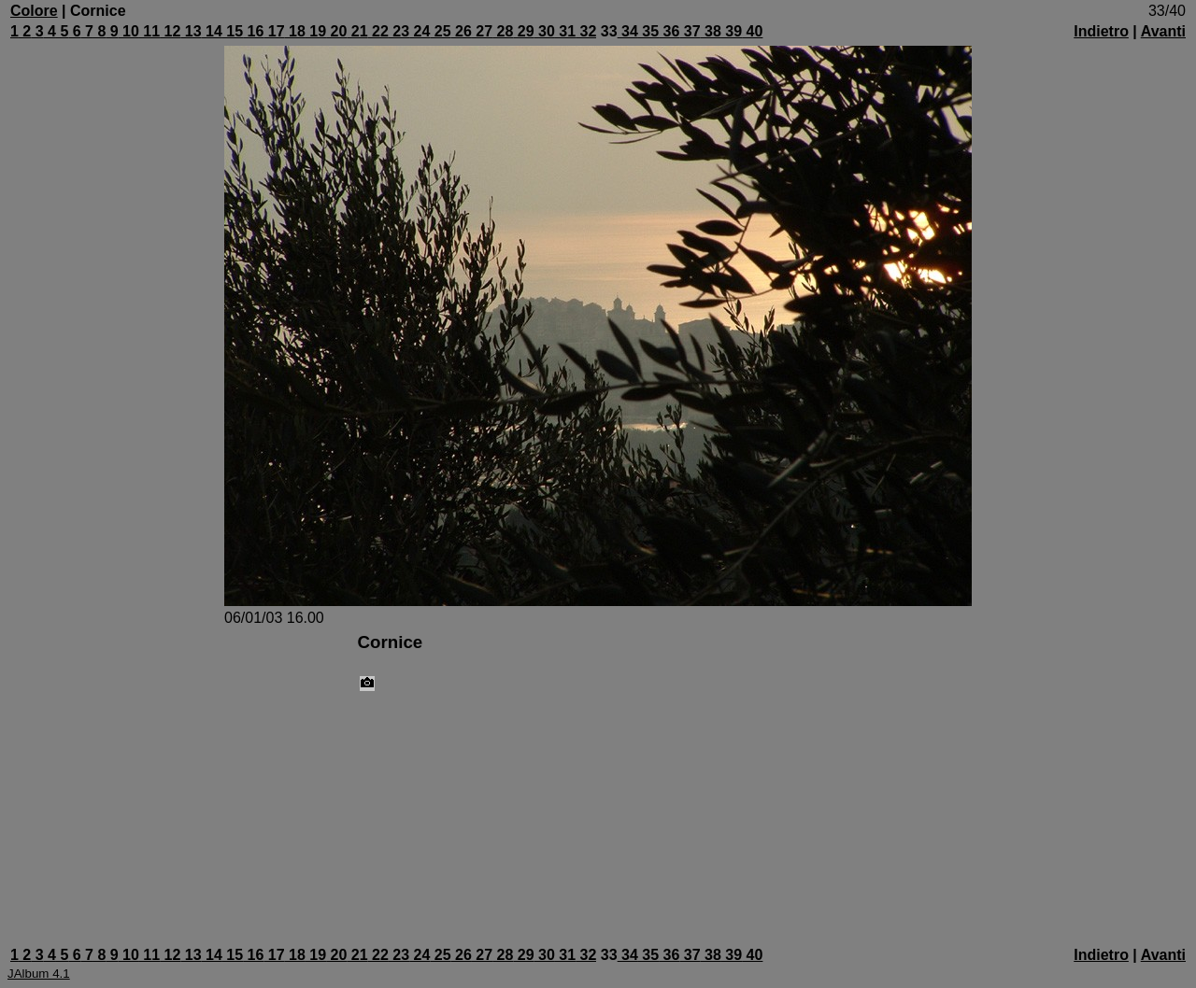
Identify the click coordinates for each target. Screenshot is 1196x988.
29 (523, 31)
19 (316, 31)
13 (190, 31)
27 (482, 31)
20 (336, 31)
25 (440, 31)
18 (295, 31)
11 (149, 31)
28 (502, 31)
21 (357, 31)
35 (648, 31)
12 (170, 31)
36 (669, 31)
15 (232, 31)
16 (253, 31)
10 (129, 31)
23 (399, 31)
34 (628, 31)
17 (273, 31)
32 (586, 31)
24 (419, 31)
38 (711, 31)
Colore (34, 11)
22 (378, 31)
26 (461, 31)
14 (212, 31)
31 (565, 31)
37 (689, 31)
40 (752, 31)
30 (544, 31)
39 (731, 31)
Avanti (1163, 31)
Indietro (1101, 31)
